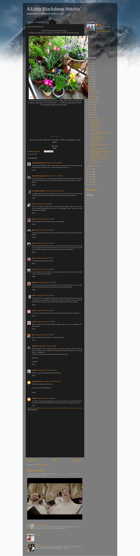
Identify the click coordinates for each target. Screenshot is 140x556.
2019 (90, 76)
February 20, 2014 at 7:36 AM (53, 176)
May (91, 109)
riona (33, 243)
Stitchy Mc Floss (37, 381)
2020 (90, 73)
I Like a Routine (94, 130)
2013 (90, 169)
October (92, 96)
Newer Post (32, 461)
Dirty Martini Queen (38, 176)
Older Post (78, 461)
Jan (33, 204)
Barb (33, 230)
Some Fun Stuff (94, 122)
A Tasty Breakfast (95, 139)
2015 (90, 86)
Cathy (34, 295)
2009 (90, 179)
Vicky (33, 310)
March (92, 115)
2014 (90, 89)
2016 (90, 84)
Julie (33, 258)
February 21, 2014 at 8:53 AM (52, 381)
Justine (34, 321)
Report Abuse (92, 190)
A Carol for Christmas (35, 470)
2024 (90, 63)
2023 (90, 66)
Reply (33, 170)
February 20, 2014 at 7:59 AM (54, 191)
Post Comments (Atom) (42, 465)
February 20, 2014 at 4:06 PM (44, 310)
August (92, 102)
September (93, 99)
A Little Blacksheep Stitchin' (54, 8)
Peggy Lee (35, 370)
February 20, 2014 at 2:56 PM (47, 282)
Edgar (99, 25)
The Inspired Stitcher (38, 191)
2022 (90, 68)
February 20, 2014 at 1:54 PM (44, 258)
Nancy (34, 219)
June (92, 107)
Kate (33, 335)
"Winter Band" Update (96, 120)
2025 (90, 60)
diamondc (35, 346)
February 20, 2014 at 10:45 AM (45, 230)
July (91, 104)
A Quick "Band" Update (97, 149)
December (93, 91)
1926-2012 (38, 545)
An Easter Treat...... (96, 125)
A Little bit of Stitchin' (41, 525)
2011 (90, 174)
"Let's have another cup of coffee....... (101, 156)
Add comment (32, 410)
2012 (90, 171)
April (91, 112)
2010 (90, 177)
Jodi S (34, 269)
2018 (90, 79)
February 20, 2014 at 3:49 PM (45, 295)
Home (55, 461)
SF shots (34, 154)
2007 (90, 184)
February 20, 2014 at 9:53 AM (45, 219)
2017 (90, 81)
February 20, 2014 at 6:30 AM (53, 163)
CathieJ (34, 398)
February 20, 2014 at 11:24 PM (44, 335)
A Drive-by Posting (95, 142)
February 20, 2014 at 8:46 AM (43, 204)
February (93, 117)
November (93, 94)
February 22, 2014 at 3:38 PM (46, 398)
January (92, 166)
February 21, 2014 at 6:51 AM (48, 370)
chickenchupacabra (38, 163)
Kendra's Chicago (95, 162)
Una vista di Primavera (96, 137)
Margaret (35, 282)
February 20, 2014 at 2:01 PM (45, 269)
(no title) (37, 535)
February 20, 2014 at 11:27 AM (45, 243)
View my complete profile (103, 31)
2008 (90, 182)
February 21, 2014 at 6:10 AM (47, 346)
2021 (90, 71)
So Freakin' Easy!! (95, 127)
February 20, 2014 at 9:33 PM (46, 321)
